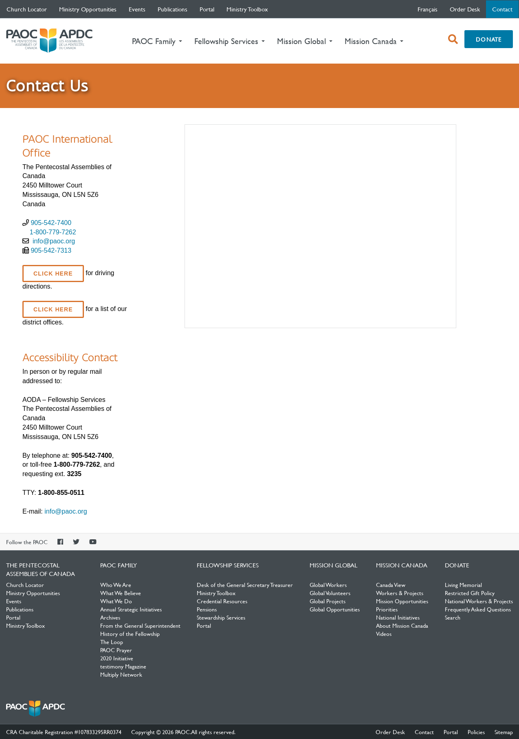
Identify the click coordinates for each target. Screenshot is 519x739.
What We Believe (120, 592)
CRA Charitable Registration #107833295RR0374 (63, 731)
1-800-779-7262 (53, 232)
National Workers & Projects (479, 600)
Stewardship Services (221, 617)
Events (137, 9)
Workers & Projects (399, 592)
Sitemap (504, 731)
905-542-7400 (51, 222)
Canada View (390, 584)
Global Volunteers (330, 592)
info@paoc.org (54, 241)
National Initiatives (398, 617)
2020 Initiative (116, 658)
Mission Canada (401, 565)
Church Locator (27, 9)
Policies (476, 731)
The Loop (111, 641)
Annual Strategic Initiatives (131, 609)
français (428, 9)
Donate (488, 39)
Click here (53, 309)
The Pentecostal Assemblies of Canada (49, 41)
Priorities (387, 609)
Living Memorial (463, 584)
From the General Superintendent (140, 625)
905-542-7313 (51, 250)
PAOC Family (118, 565)
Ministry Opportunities (88, 9)
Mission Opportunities (402, 600)
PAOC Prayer (116, 649)
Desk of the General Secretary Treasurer (245, 584)
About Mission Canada (402, 625)
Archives (110, 617)
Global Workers (328, 584)
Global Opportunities (335, 609)
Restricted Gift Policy (470, 592)
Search (452, 617)
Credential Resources (222, 600)
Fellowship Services (228, 565)
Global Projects (327, 600)
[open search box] (453, 39)
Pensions (207, 609)
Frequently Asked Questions (478, 609)
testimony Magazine (123, 666)
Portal (207, 9)
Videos (383, 633)
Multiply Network (121, 674)
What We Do (116, 600)
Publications (172, 9)
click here (53, 273)
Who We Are (115, 584)
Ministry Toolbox (247, 9)
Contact (505, 9)
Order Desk (465, 9)
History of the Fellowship (130, 633)
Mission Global (333, 565)
